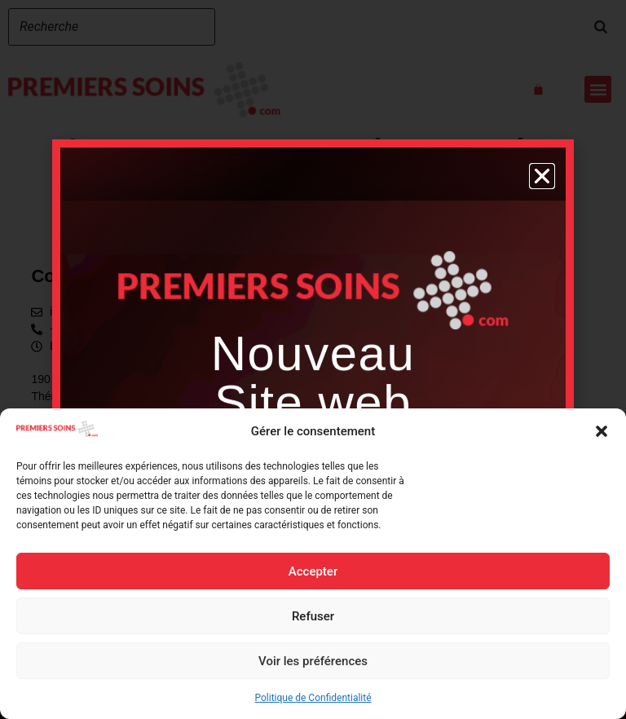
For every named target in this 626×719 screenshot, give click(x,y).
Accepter (313, 571)
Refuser (313, 616)
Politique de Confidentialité (312, 698)
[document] (313, 359)
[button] (601, 431)
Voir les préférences (313, 661)
